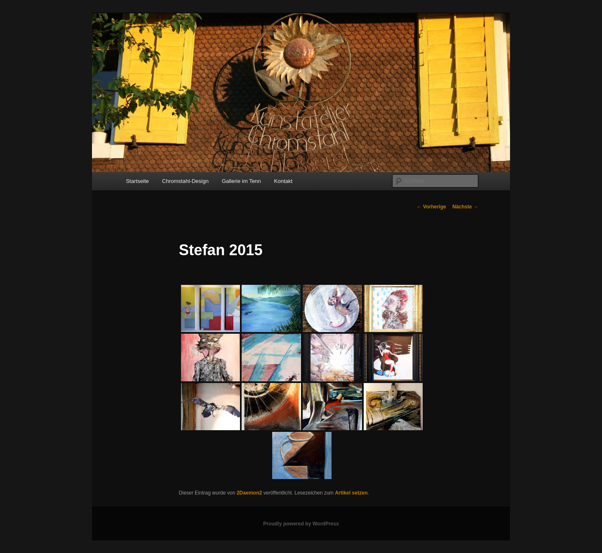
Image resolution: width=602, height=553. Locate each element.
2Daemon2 (249, 493)
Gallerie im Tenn (241, 181)
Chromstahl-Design (185, 181)
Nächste (465, 207)
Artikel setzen (351, 493)
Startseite (137, 181)
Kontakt (283, 181)
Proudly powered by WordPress (301, 524)
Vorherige (431, 207)
